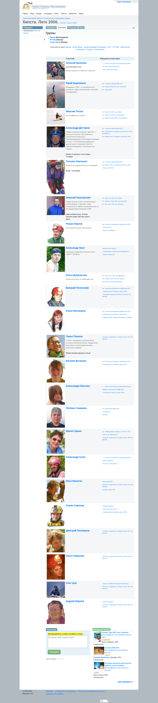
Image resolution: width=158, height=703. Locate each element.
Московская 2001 (108, 481)
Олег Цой (71, 583)
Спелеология (49, 18)
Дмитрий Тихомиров (77, 530)
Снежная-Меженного (101, 657)
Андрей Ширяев (75, 601)
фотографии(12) (107, 635)
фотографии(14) (111, 668)
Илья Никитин (74, 481)
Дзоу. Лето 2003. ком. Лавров (113, 112)
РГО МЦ (53, 40)
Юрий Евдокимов (76, 83)
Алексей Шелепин (76, 63)
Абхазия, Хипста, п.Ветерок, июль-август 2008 (117, 136)
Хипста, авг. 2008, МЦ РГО (110, 434)
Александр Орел (75, 247)
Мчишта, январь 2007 (109, 254)
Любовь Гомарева (76, 408)
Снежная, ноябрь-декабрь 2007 (114, 83)
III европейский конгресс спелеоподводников (116, 251)
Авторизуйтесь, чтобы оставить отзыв (65, 634)
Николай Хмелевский (78, 197)
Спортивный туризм (62, 18)
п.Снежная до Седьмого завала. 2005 (113, 392)
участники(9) (119, 635)
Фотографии (72, 27)
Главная (25, 13)
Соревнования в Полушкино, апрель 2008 (114, 291)
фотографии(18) (111, 650)
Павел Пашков (74, 336)
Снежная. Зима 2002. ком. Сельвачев (115, 86)
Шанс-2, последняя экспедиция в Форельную (115, 583)
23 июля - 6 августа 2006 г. (69, 23)
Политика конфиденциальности (91, 691)
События (64, 13)
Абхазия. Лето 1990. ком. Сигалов (114, 278)
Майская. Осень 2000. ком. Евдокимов (116, 118)
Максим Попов (74, 111)
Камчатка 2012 (107, 227)
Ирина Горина (74, 431)
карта (103, 637)
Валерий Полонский (77, 287)
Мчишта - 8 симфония (109, 230)
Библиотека (73, 13)
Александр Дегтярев (78, 127)
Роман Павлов (74, 223)
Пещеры (39, 13)
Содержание (51, 27)
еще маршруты (125, 682)
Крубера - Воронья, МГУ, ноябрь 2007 (113, 389)
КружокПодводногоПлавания (95, 47)
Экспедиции (48, 13)
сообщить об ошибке (54, 694)
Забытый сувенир (108, 460)
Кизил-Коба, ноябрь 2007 (112, 66)
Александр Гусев (75, 457)
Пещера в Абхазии (108, 506)
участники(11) (123, 668)
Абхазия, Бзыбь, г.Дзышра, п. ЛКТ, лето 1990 (117, 431)
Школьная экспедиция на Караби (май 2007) (117, 224)
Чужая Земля (55, 42)
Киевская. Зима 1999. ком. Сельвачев (116, 201)
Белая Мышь (77, 47)
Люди (32, 13)
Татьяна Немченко (76, 161)
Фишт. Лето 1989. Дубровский (113, 282)
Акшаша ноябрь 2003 (109, 489)
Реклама (49, 691)
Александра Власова (78, 386)
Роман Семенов (75, 505)
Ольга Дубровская (76, 275)
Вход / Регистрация (124, 2)
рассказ (128, 635)
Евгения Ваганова (76, 360)
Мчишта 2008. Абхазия (109, 248)
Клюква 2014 (106, 411)
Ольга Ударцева (75, 555)
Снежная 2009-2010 (108, 168)
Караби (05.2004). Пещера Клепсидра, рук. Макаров (117, 317)
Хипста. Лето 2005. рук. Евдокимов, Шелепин (118, 63)
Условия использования (65, 691)
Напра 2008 (108, 89)
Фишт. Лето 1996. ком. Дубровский (115, 275)
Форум (81, 13)
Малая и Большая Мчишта (110, 69)
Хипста (104, 642)
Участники (62, 27)
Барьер (52, 37)
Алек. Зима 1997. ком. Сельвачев (114, 204)
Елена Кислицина (76, 310)
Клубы (56, 13)
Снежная (89, 49)
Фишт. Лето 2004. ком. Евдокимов (115, 115)
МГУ (109, 47)
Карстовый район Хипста (32, 18)
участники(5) (122, 650)
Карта (81, 27)
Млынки (105, 414)
